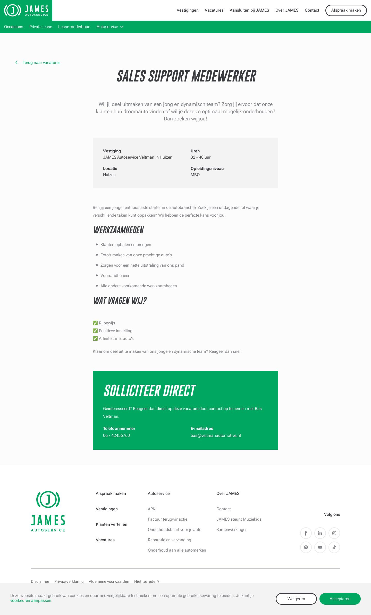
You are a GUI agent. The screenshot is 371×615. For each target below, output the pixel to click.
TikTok (334, 547)
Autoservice (107, 26)
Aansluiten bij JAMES (249, 10)
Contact (312, 10)
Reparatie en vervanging (169, 539)
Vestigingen (188, 10)
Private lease (40, 26)
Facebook (306, 533)
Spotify (306, 547)
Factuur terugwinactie (167, 519)
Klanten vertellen (111, 524)
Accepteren (340, 599)
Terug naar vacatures (42, 62)
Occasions (13, 26)
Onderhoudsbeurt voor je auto (174, 529)
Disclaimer (40, 581)
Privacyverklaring (69, 581)
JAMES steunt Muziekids (239, 519)
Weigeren (296, 599)
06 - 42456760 (116, 435)
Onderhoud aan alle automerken (177, 550)
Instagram (334, 533)
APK (151, 508)
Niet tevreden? (146, 581)
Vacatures (214, 10)
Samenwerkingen (232, 529)
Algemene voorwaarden (109, 581)
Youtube (320, 547)
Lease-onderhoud (74, 26)
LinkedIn (320, 533)
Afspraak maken (346, 10)
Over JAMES (287, 10)
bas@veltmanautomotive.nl (216, 435)
